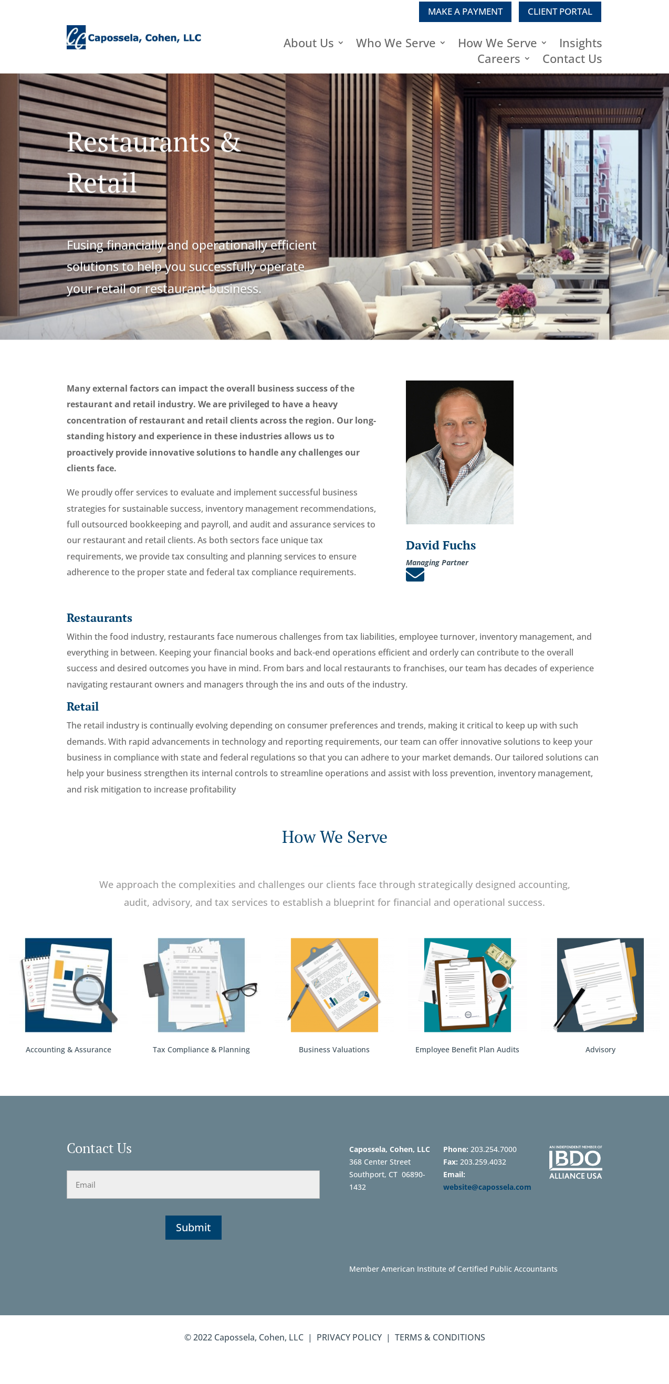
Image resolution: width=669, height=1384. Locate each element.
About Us (309, 44)
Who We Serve (396, 44)
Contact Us (572, 60)
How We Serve (497, 44)
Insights (580, 44)
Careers (498, 60)
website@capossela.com (488, 1187)
